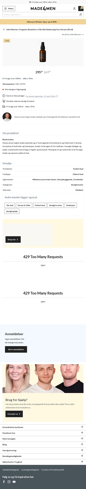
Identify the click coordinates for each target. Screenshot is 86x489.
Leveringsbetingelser (30, 469)
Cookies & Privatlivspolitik (52, 469)
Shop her (13, 239)
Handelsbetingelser (10, 469)
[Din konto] (74, 8)
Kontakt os (14, 414)
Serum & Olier (24, 205)
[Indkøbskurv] (81, 8)
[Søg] (81, 14)
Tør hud (9, 205)
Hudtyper (70, 205)
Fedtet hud (40, 205)
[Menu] (8, 8)
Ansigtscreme (55, 205)
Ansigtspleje (12, 211)
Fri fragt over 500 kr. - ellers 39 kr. (17, 78)
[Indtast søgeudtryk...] (40, 14)
